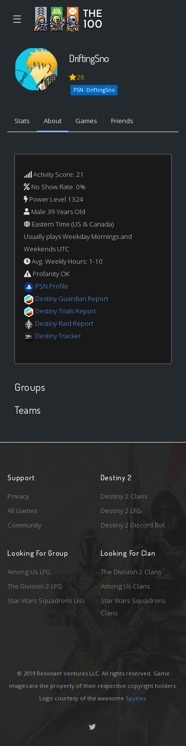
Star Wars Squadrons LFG (46, 600)
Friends (122, 120)
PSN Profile (51, 286)
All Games (22, 510)
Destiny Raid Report (64, 323)
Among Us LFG (29, 571)
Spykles (135, 698)
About (53, 120)
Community (24, 525)
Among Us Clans (125, 586)
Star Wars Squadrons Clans (133, 606)
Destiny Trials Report (65, 310)
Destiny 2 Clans (124, 496)
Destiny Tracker (58, 335)
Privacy (18, 496)
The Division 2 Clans (131, 571)
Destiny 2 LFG (121, 510)
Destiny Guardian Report (71, 298)
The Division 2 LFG (34, 586)
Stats (22, 120)
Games (86, 120)
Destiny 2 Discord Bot (133, 525)
